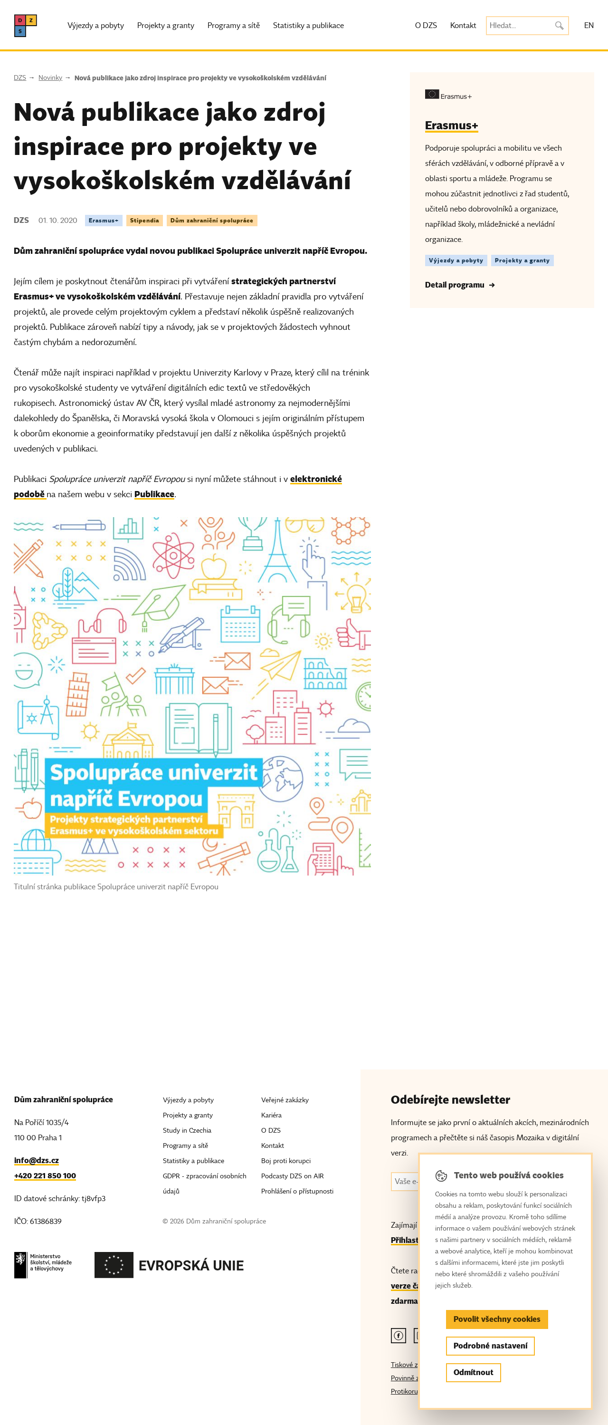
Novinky (50, 78)
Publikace (154, 494)
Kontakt (463, 25)
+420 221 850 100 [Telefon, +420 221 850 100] (45, 1176)
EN (589, 25)
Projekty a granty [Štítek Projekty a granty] (522, 260)
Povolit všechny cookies (497, 1319)
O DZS (426, 25)
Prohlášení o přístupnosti (297, 1191)
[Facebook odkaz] (398, 1335)
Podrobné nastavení (490, 1346)
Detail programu (454, 285)
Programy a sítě (234, 25)
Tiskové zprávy (412, 1365)
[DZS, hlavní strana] (25, 25)
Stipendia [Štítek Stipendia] (144, 220)
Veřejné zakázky (285, 1100)
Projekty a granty (165, 25)
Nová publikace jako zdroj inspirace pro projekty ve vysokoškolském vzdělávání (200, 78)
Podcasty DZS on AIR (292, 1176)
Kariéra (271, 1115)
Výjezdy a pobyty (95, 25)
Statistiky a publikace (308, 25)
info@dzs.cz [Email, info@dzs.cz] (36, 1160)
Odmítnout (474, 1372)
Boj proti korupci (286, 1161)
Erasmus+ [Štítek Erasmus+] (104, 220)
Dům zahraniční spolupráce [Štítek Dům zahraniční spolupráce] (212, 220)
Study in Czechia (187, 1131)
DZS (20, 78)
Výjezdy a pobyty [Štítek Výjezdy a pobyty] (456, 260)
